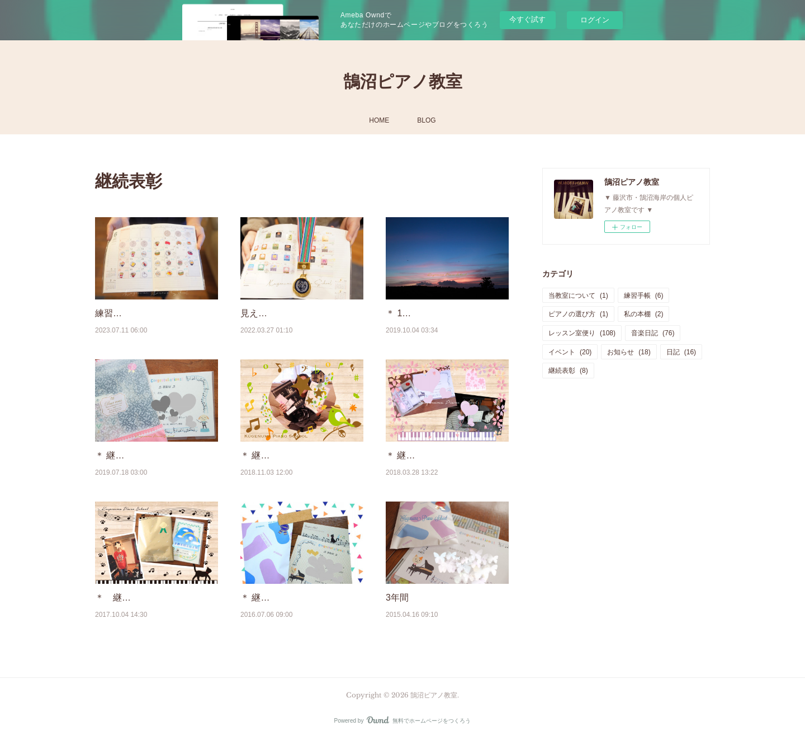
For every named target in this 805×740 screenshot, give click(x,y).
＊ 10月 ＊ (407, 313)
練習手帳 (644, 295)
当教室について (578, 295)
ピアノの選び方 (578, 314)
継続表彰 (568, 370)
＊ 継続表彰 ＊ (269, 455)
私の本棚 (644, 314)
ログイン (594, 20)
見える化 (258, 313)
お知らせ (628, 352)
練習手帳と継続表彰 (135, 313)
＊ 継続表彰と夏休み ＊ (142, 455)
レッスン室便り (581, 333)
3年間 (397, 597)
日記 (681, 352)
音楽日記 (652, 333)
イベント (569, 352)
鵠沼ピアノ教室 (402, 81)
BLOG (426, 120)
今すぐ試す (527, 19)
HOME (379, 120)
